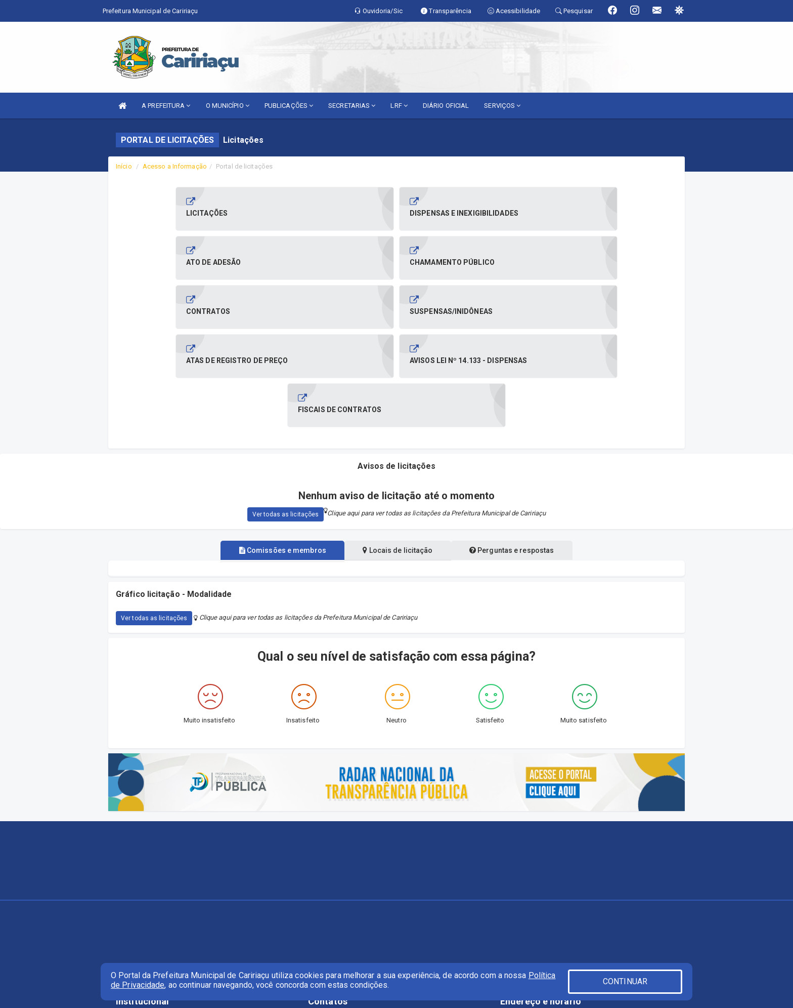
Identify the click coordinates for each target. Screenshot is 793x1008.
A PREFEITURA (166, 105)
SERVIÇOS (502, 105)
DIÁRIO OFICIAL (446, 105)
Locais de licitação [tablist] (397, 452)
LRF (399, 105)
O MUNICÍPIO (227, 105)
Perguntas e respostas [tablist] (517, 452)
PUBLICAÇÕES (289, 105)
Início (124, 166)
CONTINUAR (625, 981)
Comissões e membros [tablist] (276, 452)
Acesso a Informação (175, 166)
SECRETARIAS (351, 105)
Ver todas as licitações (285, 416)
